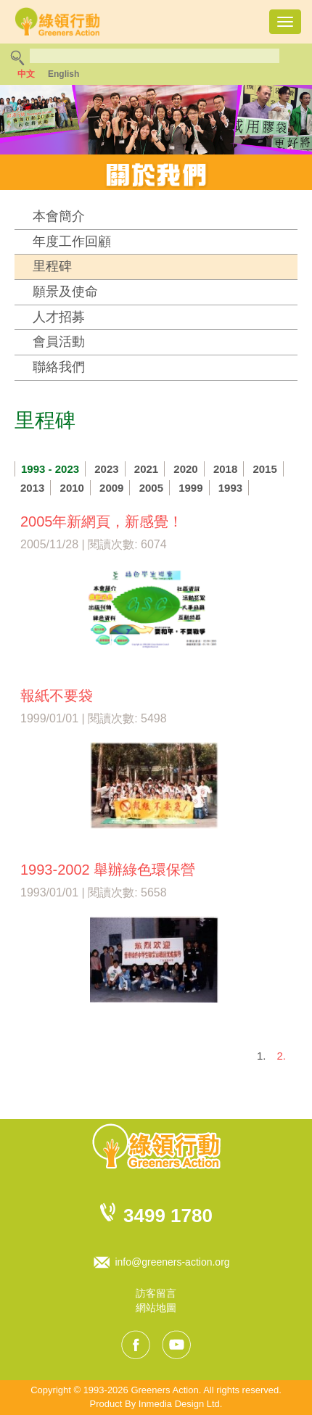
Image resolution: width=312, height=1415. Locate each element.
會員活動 (59, 341)
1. (261, 1055)
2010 (72, 488)
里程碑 (52, 266)
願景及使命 (65, 291)
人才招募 (59, 317)
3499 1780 (168, 1215)
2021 (146, 469)
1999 (190, 488)
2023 (106, 469)
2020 (185, 469)
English (63, 74)
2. (281, 1055)
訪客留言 (156, 1293)
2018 (225, 469)
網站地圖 (156, 1307)
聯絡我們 (59, 367)
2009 (111, 488)
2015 (264, 469)
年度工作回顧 (72, 241)
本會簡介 (59, 216)
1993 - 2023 (50, 469)
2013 (32, 488)
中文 (26, 74)
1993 (230, 488)
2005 (151, 488)
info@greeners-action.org (172, 1262)
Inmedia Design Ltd (179, 1403)
